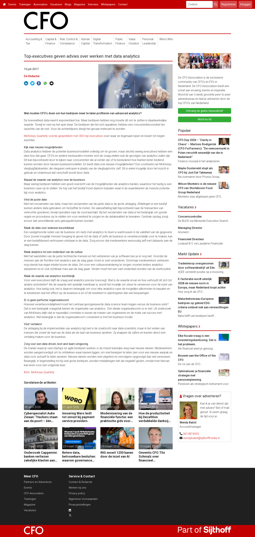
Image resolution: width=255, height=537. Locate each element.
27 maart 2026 (34, 446)
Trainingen (25, 4)
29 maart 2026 (148, 407)
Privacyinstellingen (80, 504)
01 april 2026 (71, 407)
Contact (123, 4)
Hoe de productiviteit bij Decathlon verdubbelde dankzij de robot (154, 417)
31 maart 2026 (110, 407)
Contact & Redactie (80, 482)
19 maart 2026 (110, 446)
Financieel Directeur (191, 239)
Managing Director (190, 228)
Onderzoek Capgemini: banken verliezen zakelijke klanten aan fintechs (41, 456)
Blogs (68, 4)
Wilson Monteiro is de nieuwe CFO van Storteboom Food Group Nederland (197, 188)
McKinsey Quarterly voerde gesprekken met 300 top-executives (63, 136)
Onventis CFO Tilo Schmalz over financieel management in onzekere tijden (152, 456)
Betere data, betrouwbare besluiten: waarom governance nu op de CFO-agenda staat (79, 456)
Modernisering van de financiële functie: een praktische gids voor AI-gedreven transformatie (116, 417)
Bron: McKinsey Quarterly (39, 372)
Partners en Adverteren (38, 482)
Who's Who (166, 39)
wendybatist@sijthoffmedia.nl (201, 438)
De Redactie (31, 76)
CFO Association (34, 493)
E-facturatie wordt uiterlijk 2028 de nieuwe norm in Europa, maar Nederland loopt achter (202, 283)
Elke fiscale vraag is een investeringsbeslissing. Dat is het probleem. (197, 340)
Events (12, 4)
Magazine (79, 4)
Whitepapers (108, 4)
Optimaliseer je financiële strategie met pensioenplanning (194, 375)
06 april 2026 (33, 407)
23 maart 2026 (72, 446)
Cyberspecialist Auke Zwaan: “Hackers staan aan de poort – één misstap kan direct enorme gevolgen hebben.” (41, 417)
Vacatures (56, 4)
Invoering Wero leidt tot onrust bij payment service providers (78, 417)
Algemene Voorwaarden (83, 499)
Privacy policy (77, 493)
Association (40, 4)
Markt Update (188, 254)
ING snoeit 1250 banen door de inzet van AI (116, 454)
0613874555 (191, 433)
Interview (93, 4)
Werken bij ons (77, 487)
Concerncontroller (190, 216)
